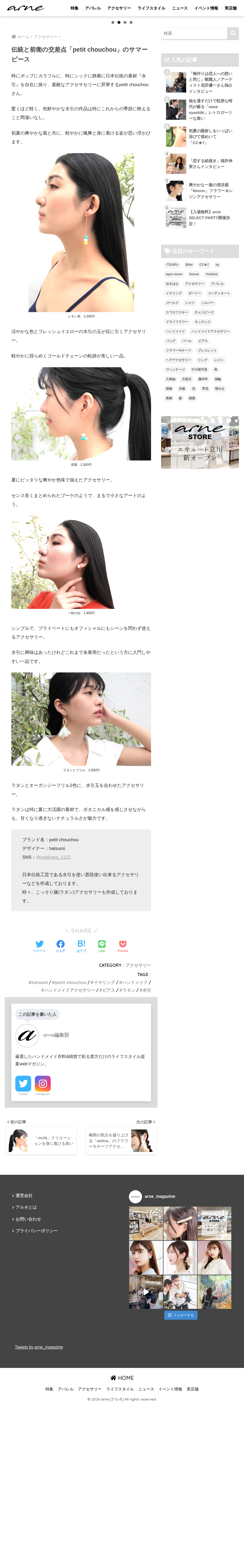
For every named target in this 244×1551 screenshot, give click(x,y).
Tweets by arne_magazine (39, 1493)
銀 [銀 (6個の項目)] (180, 545)
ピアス (108, 1135)
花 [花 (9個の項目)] (193, 535)
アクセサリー (119, 8)
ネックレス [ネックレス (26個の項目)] (202, 468)
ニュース (180, 8)
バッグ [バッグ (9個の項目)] (170, 487)
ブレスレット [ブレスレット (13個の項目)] (207, 497)
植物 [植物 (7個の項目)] (169, 535)
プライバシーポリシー (37, 1378)
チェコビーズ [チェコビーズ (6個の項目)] (204, 459)
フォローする (181, 1462)
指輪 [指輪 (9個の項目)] (218, 526)
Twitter (23, 1239)
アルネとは (26, 1354)
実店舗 (231, 8)
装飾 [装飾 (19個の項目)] (169, 545)
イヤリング (104, 1128)
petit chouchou (70, 1128)
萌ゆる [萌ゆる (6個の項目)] (219, 535)
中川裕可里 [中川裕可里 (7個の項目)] (199, 516)
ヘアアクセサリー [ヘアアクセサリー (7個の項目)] (178, 506)
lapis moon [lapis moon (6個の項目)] (174, 421)
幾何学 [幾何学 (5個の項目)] (203, 526)
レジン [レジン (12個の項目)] (219, 506)
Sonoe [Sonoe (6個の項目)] (194, 421)
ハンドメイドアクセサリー (69, 1135)
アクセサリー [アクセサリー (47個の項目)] (194, 430)
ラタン (129, 1135)
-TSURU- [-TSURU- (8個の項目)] (172, 411)
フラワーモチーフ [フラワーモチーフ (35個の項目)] (178, 497)
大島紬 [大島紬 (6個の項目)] (170, 526)
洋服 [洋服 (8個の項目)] (182, 535)
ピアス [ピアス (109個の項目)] (203, 487)
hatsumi (39, 1128)
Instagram (42, 1239)
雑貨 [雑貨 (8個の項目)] (192, 545)
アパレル (93, 8)
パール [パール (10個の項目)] (186, 487)
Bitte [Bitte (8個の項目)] (189, 411)
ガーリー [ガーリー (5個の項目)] (194, 440)
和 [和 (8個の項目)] (215, 516)
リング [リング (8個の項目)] (202, 506)
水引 (147, 1135)
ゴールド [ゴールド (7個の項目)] (172, 449)
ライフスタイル (151, 8)
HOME (122, 1524)
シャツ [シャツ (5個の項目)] (190, 449)
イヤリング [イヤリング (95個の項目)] (174, 440)
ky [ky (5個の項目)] (217, 411)
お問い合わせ (28, 1366)
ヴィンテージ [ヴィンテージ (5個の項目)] (175, 516)
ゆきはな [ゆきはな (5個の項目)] (172, 430)
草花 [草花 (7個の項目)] (205, 535)
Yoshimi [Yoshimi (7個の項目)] (212, 421)
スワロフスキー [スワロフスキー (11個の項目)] (177, 459)
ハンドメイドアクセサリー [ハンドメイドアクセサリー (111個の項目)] (210, 478)
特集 (74, 8)
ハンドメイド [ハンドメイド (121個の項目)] (175, 478)
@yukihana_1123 (53, 1002)
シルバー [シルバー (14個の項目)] (207, 449)
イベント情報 (206, 8)
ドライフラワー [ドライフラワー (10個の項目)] (177, 468)
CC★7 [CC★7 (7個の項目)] (204, 411)
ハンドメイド (135, 1128)
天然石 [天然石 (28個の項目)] (186, 526)
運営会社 (24, 1342)
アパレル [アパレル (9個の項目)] (217, 430)
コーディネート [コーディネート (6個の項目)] (219, 440)
